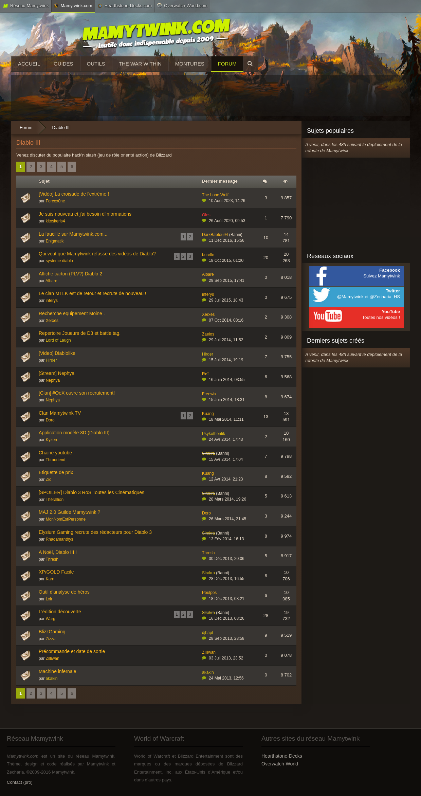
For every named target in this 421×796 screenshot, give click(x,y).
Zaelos (208, 334)
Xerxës (52, 320)
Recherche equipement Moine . (72, 313)
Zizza (51, 638)
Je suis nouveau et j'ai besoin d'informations (85, 214)
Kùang (208, 413)
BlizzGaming (52, 631)
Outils (96, 64)
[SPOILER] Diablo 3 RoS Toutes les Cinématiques (91, 492)
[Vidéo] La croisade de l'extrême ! (74, 194)
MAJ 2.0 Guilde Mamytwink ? (69, 512)
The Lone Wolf (215, 195)
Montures (189, 64)
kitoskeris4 (55, 221)
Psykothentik (213, 433)
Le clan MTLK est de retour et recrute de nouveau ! (92, 293)
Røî (205, 374)
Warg (50, 618)
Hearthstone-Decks (281, 756)
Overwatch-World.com (182, 5)
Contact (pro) (20, 782)
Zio (49, 479)
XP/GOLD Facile (56, 572)
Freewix (209, 394)
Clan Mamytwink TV (60, 413)
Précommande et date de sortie (72, 651)
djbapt (207, 632)
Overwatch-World (279, 763)
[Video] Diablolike (57, 353)
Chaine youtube (55, 452)
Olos (206, 215)
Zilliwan (52, 658)
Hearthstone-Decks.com (124, 5)
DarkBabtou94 (215, 234)
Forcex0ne (55, 201)
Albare (51, 280)
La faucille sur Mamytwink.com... (73, 234)
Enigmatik (55, 241)
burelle (208, 254)
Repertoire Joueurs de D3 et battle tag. (80, 333)
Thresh (51, 559)
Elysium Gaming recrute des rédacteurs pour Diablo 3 (95, 532)
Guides (63, 64)
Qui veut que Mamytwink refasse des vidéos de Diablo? (97, 253)
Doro (50, 420)
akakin (52, 678)
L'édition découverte (60, 611)
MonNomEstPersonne (66, 519)
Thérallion (54, 499)
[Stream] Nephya (56, 373)
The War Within (140, 64)
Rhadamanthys (59, 539)
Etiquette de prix (56, 472)
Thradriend (55, 459)
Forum (227, 64)
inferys (52, 300)
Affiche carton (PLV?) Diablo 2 (70, 273)
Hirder (51, 360)
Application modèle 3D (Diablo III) (74, 432)
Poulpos (209, 592)
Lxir (49, 599)
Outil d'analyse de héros (64, 592)
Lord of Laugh (58, 340)
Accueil (29, 64)
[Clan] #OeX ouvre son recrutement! (77, 393)
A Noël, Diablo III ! (58, 552)
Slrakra (208, 453)
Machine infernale (57, 671)
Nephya (53, 380)
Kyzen (51, 439)
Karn (50, 579)
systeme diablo (59, 260)
